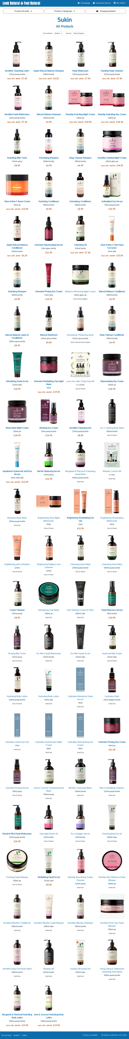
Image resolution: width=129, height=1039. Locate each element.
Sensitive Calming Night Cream (112, 158)
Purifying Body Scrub (112, 834)
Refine (58, 33)
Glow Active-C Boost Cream (17, 201)
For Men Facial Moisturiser (48, 653)
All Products (64, 26)
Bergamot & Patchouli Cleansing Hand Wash (80, 472)
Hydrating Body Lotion (17, 696)
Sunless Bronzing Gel (80, 969)
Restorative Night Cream (17, 428)
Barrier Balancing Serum (48, 471)
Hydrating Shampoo (17, 291)
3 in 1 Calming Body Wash (112, 428)
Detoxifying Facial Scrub (17, 381)
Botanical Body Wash (17, 518)
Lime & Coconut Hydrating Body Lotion (49, 1016)
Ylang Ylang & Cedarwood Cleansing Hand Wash (112, 970)
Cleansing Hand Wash (80, 564)
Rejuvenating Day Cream (111, 381)
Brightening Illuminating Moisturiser (112, 519)
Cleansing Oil (80, 245)
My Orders (119, 3)
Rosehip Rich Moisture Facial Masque (112, 878)
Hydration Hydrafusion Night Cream (48, 743)
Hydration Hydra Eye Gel (17, 742)
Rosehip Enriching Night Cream (80, 114)
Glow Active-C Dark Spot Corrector (112, 246)
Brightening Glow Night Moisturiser (49, 519)
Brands (23, 11)
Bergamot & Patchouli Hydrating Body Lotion (17, 1016)
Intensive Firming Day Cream (111, 742)
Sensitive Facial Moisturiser (17, 114)
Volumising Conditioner (80, 201)
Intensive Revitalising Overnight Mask (49, 383)
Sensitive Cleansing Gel (80, 428)
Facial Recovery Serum (112, 610)
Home (84, 3)
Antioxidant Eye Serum (112, 201)
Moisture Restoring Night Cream (80, 291)
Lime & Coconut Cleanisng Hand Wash (49, 789)
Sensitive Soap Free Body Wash (17, 969)
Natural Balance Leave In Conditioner (17, 336)
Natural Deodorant (48, 335)
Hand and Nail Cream (112, 653)
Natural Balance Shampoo (49, 114)
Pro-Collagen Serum (80, 834)
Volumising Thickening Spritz (80, 335)
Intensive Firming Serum (17, 788)
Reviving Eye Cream (48, 428)
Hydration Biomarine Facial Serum (80, 698)
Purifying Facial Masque (17, 877)
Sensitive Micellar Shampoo (80, 923)
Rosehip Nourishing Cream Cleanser (80, 878)
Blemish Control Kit (112, 471)
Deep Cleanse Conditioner (112, 335)
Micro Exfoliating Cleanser (112, 788)
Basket (106, 11)
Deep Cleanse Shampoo (80, 158)
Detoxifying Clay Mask (48, 610)
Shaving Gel (48, 969)
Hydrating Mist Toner (17, 158)
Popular (79, 33)
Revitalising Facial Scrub (49, 877)
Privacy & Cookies (90, 1035)
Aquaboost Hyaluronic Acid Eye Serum (17, 472)
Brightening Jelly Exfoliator (17, 564)
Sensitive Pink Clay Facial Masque (112, 924)
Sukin (64, 20)
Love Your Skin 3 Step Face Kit (80, 381)
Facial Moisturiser (80, 71)
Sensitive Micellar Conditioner (17, 923)
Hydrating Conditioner (48, 201)
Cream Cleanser (17, 610)
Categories (64, 11)
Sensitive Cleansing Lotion (17, 71)
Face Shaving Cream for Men (80, 610)
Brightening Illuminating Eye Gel (80, 519)
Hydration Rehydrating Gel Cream (80, 743)
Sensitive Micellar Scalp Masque (49, 923)
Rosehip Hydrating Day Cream (112, 114)
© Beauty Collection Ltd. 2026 (114, 1035)
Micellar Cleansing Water (80, 788)
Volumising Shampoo (48, 158)
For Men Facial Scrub (80, 653)
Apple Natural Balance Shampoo (49, 71)
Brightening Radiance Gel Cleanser (48, 566)
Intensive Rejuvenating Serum (49, 245)
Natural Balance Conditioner (112, 291)
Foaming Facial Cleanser (112, 71)
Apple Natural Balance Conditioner (17, 246)
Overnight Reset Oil (48, 834)
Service (102, 3)
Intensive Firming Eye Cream (48, 291)
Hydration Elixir (112, 696)
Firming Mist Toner (17, 653)
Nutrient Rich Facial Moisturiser (17, 834)
